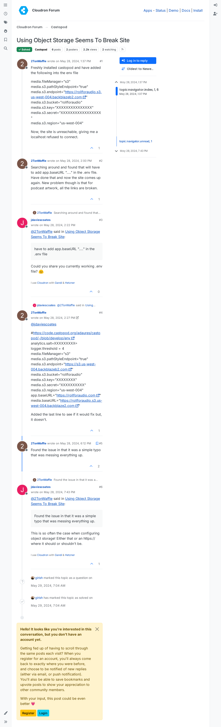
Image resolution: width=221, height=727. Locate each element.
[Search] (5, 48)
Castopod (41, 49)
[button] (5, 713)
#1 (101, 61)
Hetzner (70, 282)
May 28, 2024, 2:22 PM (59, 225)
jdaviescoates (41, 220)
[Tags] (5, 22)
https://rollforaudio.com (78, 395)
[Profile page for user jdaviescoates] (22, 223)
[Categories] (5, 5)
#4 (101, 312)
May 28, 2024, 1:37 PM (75, 61)
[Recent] (5, 13)
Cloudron (42, 282)
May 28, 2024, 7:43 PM (59, 492)
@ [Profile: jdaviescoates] (43, 324)
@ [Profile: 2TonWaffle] (41, 231)
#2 (101, 160)
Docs (186, 10)
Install (198, 10)
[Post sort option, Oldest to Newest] (138, 69)
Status (161, 10)
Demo (173, 10)
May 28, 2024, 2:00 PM (76, 160)
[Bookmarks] (5, 39)
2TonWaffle (38, 61)
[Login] (215, 5)
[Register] (215, 13)
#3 (101, 220)
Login (43, 713)
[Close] (97, 629)
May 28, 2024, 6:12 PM (75, 443)
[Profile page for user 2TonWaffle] (22, 64)
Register (28, 713)
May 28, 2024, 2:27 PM (59, 317)
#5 (101, 443)
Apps (148, 10)
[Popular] (5, 31)
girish (39, 578)
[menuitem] (215, 5)
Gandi (58, 282)
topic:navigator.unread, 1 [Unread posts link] (135, 141)
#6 (101, 487)
